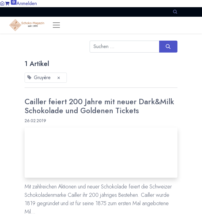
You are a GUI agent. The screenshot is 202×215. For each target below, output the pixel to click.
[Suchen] (168, 47)
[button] (175, 11)
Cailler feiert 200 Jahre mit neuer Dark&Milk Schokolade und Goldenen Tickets (99, 106)
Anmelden (26, 3)
